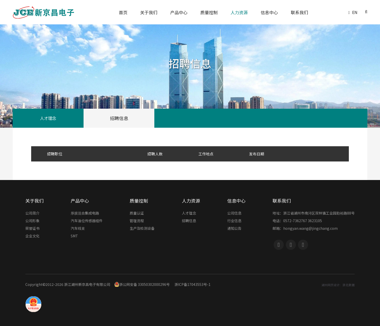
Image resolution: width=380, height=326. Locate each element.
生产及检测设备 (142, 229)
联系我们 (282, 200)
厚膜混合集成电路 (85, 213)
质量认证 (137, 213)
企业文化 (32, 236)
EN (354, 12)
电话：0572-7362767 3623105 (297, 221)
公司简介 (32, 213)
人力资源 (191, 200)
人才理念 (48, 118)
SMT (74, 236)
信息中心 (236, 200)
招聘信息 (119, 118)
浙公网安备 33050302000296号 (142, 284)
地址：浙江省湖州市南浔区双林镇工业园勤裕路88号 (314, 213)
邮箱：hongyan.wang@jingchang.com (305, 229)
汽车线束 (78, 229)
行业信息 (234, 221)
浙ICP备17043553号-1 (193, 284)
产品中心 (80, 200)
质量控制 (139, 200)
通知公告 (234, 229)
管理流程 (137, 221)
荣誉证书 (32, 229)
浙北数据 (349, 285)
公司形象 (32, 221)
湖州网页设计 (330, 285)
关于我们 (34, 200)
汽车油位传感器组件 (87, 221)
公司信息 (234, 213)
